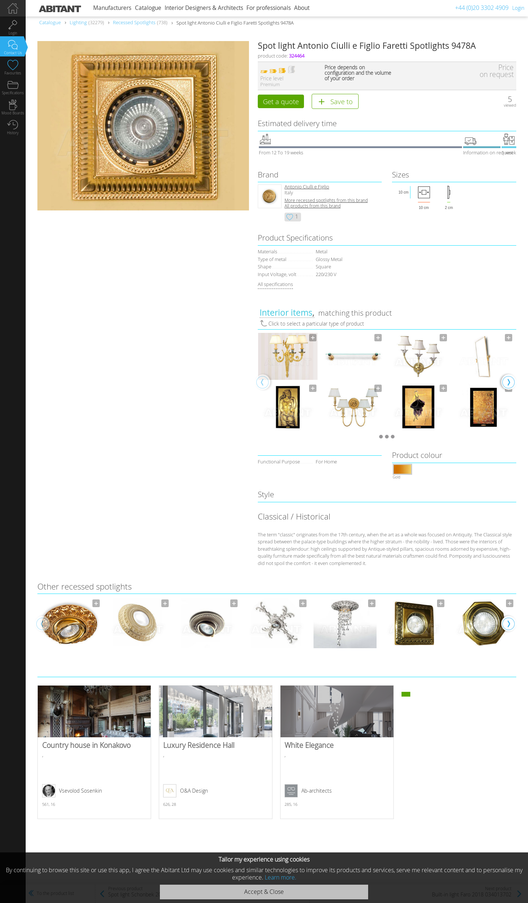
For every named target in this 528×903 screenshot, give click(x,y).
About (301, 8)
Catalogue (148, 8)
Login (518, 7)
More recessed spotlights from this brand (326, 201)
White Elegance (336, 753)
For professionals (268, 8)
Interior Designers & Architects (204, 8)
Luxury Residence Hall (215, 753)
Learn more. (280, 877)
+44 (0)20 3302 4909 (482, 8)
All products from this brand (313, 207)
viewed (510, 105)
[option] (287, 383)
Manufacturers (112, 8)
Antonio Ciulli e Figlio (307, 188)
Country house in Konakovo (94, 753)
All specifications (275, 285)
